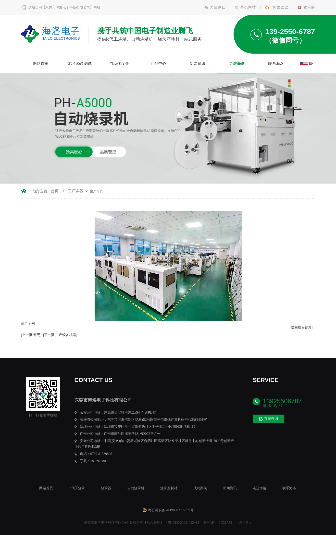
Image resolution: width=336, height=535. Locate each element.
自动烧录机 (135, 488)
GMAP (226, 522)
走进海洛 (237, 63)
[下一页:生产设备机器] (60, 335)
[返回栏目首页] (301, 327)
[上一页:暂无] (31, 335)
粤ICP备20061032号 (182, 522)
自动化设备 (119, 63)
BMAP (209, 522)
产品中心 (158, 63)
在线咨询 (268, 419)
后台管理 (153, 522)
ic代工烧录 (77, 488)
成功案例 (200, 488)
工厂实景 (76, 191)
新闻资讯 (197, 63)
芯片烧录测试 (80, 63)
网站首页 (41, 63)
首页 (55, 191)
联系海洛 (276, 63)
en (311, 63)
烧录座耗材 (168, 488)
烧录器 (106, 488)
